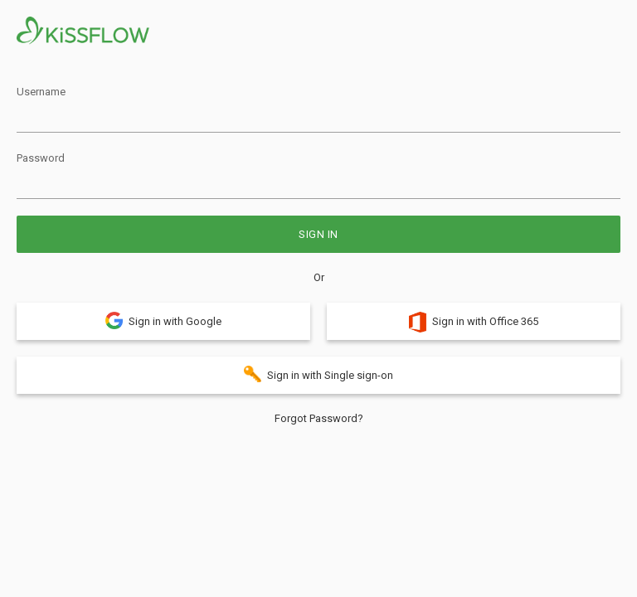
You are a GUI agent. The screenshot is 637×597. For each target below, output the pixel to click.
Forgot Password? (319, 418)
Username (41, 91)
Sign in (318, 234)
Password (41, 158)
